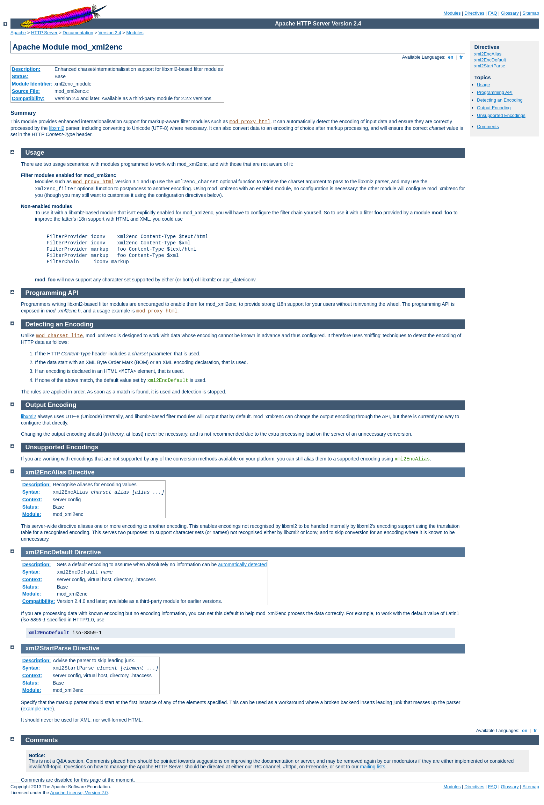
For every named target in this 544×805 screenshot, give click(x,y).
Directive (81, 472)
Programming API (495, 92)
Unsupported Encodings (501, 115)
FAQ (492, 13)
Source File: (26, 91)
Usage (483, 84)
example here (37, 708)
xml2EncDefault (490, 59)
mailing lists (372, 766)
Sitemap (530, 13)
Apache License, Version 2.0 (79, 792)
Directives (474, 13)
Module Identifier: (32, 84)
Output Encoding (494, 107)
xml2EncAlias (487, 54)
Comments (488, 126)
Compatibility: (28, 98)
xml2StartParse (489, 65)
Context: (32, 499)
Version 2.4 (110, 32)
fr (461, 57)
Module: (31, 514)
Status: (20, 76)
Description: (26, 69)
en (451, 57)
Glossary (509, 13)
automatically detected (242, 564)
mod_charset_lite (59, 336)
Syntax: (31, 492)
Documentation (78, 32)
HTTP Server (44, 32)
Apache (18, 32)
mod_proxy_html (249, 122)
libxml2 (57, 128)
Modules (451, 13)
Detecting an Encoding (500, 100)
